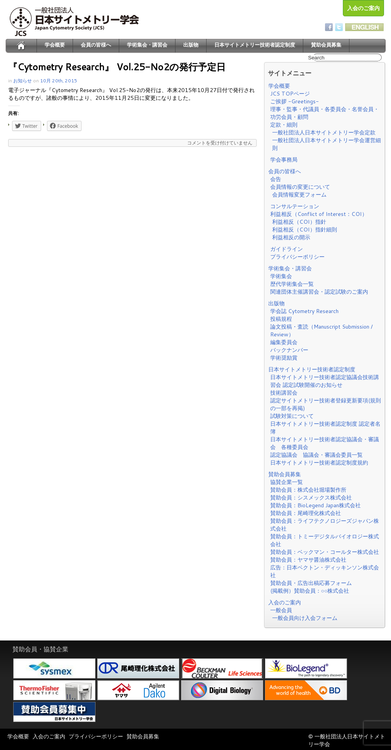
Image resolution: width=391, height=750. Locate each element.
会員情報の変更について (300, 187)
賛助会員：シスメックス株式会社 (311, 497)
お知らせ (22, 80)
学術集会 (281, 276)
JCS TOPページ (290, 93)
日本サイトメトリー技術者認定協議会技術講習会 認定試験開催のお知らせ (324, 381)
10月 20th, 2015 (58, 80)
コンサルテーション (294, 206)
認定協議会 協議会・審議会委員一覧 (316, 455)
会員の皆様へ (96, 44)
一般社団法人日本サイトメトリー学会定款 (323, 132)
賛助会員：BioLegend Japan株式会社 (315, 505)
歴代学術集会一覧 (292, 284)
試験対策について (292, 416)
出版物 (190, 44)
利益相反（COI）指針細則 (304, 229)
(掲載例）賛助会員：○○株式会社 (309, 591)
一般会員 (281, 610)
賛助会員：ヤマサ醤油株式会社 (308, 560)
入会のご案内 (363, 8)
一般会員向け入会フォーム (304, 618)
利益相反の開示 (291, 237)
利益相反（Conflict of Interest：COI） (318, 214)
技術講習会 (283, 393)
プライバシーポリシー (297, 257)
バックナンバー (289, 350)
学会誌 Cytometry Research (304, 311)
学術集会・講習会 (147, 44)
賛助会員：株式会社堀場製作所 (308, 490)
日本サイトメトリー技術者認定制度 (254, 44)
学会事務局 (283, 160)
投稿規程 (281, 319)
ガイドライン (286, 249)
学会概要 (55, 44)
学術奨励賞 (283, 358)
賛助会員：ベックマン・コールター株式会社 (324, 552)
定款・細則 (283, 125)
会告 (275, 179)
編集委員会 (283, 342)
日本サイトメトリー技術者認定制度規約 (319, 462)
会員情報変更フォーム (299, 194)
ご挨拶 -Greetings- (294, 101)
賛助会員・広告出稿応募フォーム (311, 583)
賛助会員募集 (326, 44)
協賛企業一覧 (286, 482)
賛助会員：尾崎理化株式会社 (305, 513)
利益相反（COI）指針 (299, 222)
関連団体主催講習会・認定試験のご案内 (319, 292)
